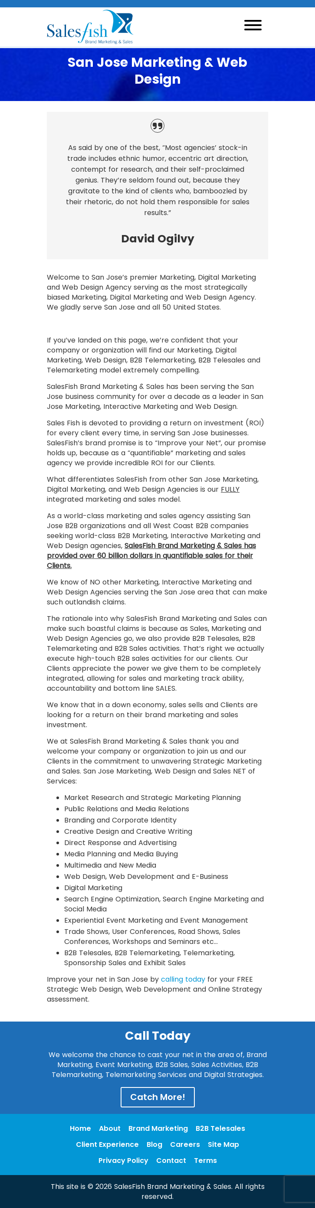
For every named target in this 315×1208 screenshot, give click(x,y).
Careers (185, 1144)
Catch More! (157, 1097)
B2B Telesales (220, 1128)
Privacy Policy (123, 1161)
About (110, 1128)
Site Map (223, 1144)
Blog (154, 1144)
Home (80, 1128)
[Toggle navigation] (253, 26)
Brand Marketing (158, 1128)
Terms (205, 1161)
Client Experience (107, 1144)
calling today (183, 979)
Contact (171, 1161)
